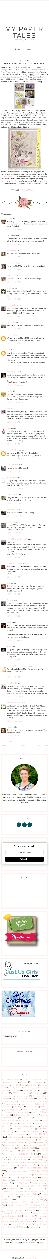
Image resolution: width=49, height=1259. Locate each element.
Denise (9, 600)
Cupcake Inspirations (11, 1112)
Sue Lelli (10, 522)
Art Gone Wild (37, 1082)
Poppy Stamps (10, 1165)
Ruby (9, 428)
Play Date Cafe (31, 82)
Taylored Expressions (10, 1202)
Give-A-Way (39, 1123)
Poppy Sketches (42, 1162)
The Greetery (31, 1211)
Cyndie (9, 391)
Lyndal (9, 288)
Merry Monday (10, 1145)
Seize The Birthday (22, 1183)
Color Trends (26, 1104)
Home (17, 49)
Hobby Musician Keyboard (17, 539)
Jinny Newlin (12, 683)
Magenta (4, 1142)
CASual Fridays (7, 1096)
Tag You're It (38, 1200)
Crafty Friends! (26, 1109)
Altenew (23, 1082)
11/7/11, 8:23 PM (14, 594)
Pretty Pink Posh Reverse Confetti (20, 1175)
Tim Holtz (42, 1216)
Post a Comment (7, 742)
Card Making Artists (31, 1088)
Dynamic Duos (12, 1118)
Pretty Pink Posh (37, 1171)
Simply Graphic (13, 1189)
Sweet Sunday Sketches (24, 1199)
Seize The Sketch (39, 1183)
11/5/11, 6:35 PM (14, 269)
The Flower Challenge (14, 1211)
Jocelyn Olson (12, 494)
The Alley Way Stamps (15, 1205)
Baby (23, 1085)
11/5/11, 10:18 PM (15, 344)
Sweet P (13, 1197)
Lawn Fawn (36, 1137)
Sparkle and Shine (38, 1188)
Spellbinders (6, 1191)
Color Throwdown (12, 1104)
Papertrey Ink (25, 1153)
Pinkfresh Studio (36, 1160)
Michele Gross (12, 477)
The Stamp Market (12, 1216)
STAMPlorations (10, 1194)
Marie (9, 646)
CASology (37, 1093)
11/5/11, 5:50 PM (14, 257)
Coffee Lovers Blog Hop (9, 1101)
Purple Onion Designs (29, 1178)
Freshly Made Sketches (27, 1120)
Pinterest (4, 1162)
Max (32, 1142)
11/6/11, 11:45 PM (15, 516)
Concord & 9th (32, 1107)
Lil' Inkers (40, 1140)
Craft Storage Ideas (12, 1110)
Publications (14, 1178)
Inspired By (37, 1131)
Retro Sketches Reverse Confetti (26, 1180)
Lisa (8, 350)
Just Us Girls (41, 1134)
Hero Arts (35, 1126)
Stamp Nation (20, 1191)
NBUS (15, 1151)
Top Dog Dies (33, 1219)
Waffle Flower (26, 1224)
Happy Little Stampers (21, 1126)
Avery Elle (14, 1085)
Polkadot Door (6, 176)
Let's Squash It (12, 1140)
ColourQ (17, 1106)
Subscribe (24, 859)
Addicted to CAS (10, 1082)
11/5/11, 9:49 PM (14, 329)
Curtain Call (24, 1112)
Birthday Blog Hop (16, 1088)
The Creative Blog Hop (18, 1208)
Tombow (22, 1219)
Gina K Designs (26, 1123)
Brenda (9, 218)
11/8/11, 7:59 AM (15, 640)
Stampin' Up (43, 1191)
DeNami (16, 181)
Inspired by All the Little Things (14, 1134)
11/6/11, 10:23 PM (15, 488)
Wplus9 (23, 1227)
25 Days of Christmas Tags (32, 1079)
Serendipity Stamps (8, 1186)
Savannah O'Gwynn (14, 703)
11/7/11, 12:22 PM (15, 533)
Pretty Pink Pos (19, 1171)
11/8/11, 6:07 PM (14, 677)
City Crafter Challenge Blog (23, 1099)
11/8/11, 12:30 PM (15, 660)
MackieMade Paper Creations (18, 666)
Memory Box (42, 1142)
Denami (33, 1112)
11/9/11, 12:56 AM (15, 721)
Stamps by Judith (31, 1194)
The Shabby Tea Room (40, 1213)
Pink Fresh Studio (19, 1160)
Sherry (9, 622)
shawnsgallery (22, 1186)
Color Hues (42, 1101)
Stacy (9, 583)
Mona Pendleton (13, 450)
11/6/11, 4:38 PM (14, 444)
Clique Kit (41, 1098)
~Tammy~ (11, 275)
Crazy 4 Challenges (40, 1110)
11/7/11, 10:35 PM (15, 616)
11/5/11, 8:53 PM (14, 316)
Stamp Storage (31, 1191)
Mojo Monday (30, 1145)
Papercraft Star (10, 1154)
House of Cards (18, 1129)
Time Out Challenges (9, 1219)
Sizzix (26, 1188)
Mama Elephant (17, 1142)
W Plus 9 (15, 1224)
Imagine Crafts (30, 1129)
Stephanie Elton (13, 509)
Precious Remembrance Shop (33, 1168)
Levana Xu (11, 322)
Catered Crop (21, 1096)
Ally (8, 408)
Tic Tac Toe (30, 1216)
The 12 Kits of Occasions (35, 1202)
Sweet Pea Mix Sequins (29, 1197)
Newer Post (43, 746)
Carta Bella (15, 1090)
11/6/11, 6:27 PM (14, 471)
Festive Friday (27, 1118)
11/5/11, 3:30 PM (14, 229)
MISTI (20, 1145)
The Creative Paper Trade (37, 1208)
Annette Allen (12, 250)
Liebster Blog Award (27, 1140)
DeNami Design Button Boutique (26, 1115)
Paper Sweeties (41, 1151)
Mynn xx (10, 335)
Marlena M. (11, 263)
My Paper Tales (24, 32)
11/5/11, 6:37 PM (14, 282)
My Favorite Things (26, 1148)
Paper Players (26, 1151)
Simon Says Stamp (38, 1186)
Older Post (5, 746)
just (30, 1134)
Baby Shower (31, 1085)
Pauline (9, 727)
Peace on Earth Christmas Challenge (19, 1157)
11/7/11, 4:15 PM (14, 557)
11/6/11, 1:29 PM (14, 422)
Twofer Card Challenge (25, 1221)
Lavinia (26, 1137)
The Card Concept (33, 1205)
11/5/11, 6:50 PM (14, 299)
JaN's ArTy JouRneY (14, 563)
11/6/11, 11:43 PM (15, 503)
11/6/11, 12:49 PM (15, 402)
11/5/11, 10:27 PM (15, 366)
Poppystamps (26, 1165)
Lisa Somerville (13, 465)
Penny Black (36, 1157)
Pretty (9, 1171)
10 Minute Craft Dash (10, 1079)
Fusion (15, 1123)
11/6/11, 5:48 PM (14, 459)
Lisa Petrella (11, 305)
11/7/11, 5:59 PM (14, 577)
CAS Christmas (30, 1090)
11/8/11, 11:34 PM (15, 697)
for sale (12, 1120)
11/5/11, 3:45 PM (14, 244)
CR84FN (43, 1107)
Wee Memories (41, 1224)
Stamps (19, 1194)
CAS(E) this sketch (20, 1093)
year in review (34, 1227)
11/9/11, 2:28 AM (15, 736)
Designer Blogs (31, 1258)
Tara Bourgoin (12, 372)
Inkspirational (22, 1131)
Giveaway (6, 1126)
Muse (12, 1148)
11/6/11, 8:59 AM (15, 385)
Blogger (42, 1242)
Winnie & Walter (11, 1227)
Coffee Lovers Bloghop (27, 1101)
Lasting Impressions (14, 1137)
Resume (30, 49)
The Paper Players (19, 1213)
